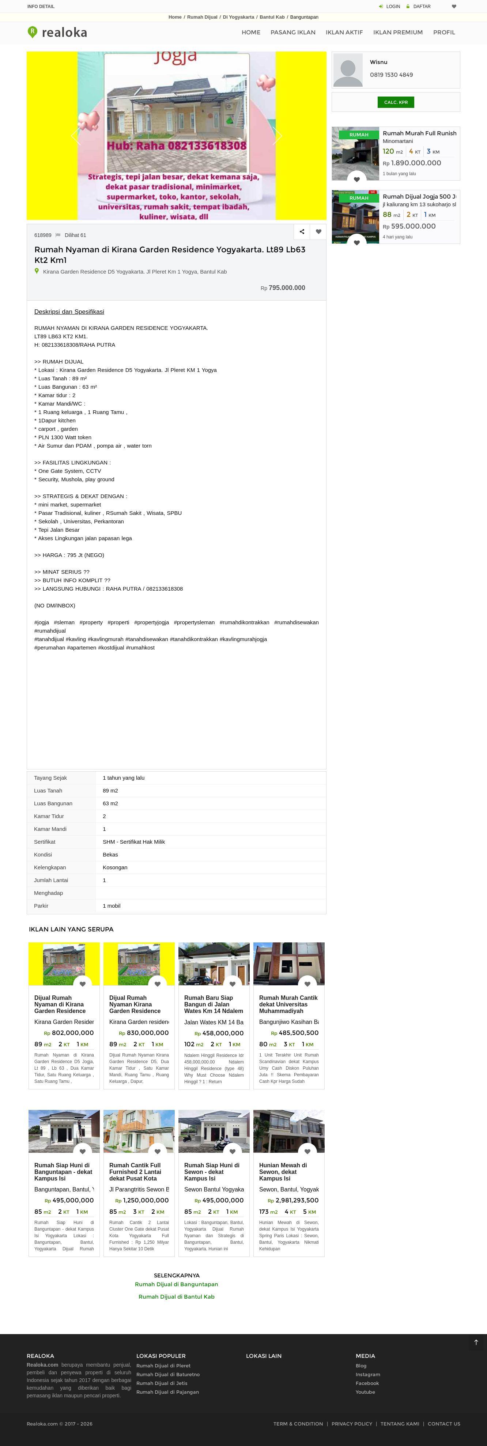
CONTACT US (444, 1424)
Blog (361, 1365)
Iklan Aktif (344, 32)
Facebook (367, 1383)
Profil (444, 32)
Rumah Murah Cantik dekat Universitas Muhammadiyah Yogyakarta (288, 1008)
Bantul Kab (272, 17)
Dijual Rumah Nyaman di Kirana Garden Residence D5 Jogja (60, 1008)
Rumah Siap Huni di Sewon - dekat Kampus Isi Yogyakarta (211, 1175)
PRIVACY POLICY (352, 1424)
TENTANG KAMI (400, 1424)
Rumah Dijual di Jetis (162, 1383)
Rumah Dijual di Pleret (163, 1365)
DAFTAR (422, 6)
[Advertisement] (176, 706)
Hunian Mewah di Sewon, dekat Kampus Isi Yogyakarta (283, 1175)
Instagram (368, 1374)
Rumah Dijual (202, 17)
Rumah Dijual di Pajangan (167, 1392)
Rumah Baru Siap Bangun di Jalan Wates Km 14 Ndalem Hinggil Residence (213, 1008)
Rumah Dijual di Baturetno (168, 1374)
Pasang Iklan (293, 32)
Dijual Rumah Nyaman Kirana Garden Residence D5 (135, 1008)
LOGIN (393, 6)
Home (175, 17)
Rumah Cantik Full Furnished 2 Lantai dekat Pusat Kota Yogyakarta (135, 1175)
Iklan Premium (398, 32)
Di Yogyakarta (238, 17)
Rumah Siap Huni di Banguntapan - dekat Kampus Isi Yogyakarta (63, 1175)
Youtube (365, 1392)
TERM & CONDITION (298, 1424)
